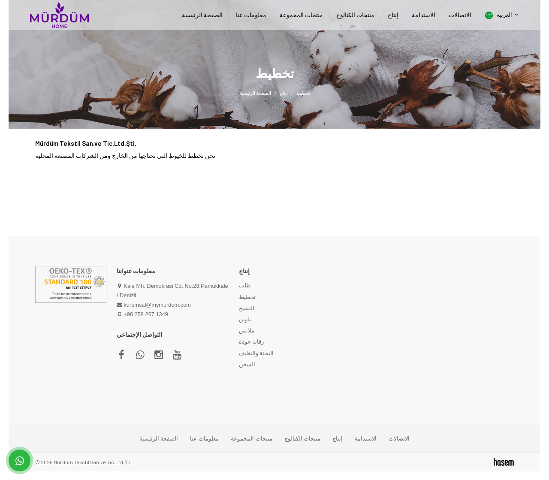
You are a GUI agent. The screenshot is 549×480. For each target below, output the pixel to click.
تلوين (245, 319)
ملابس (246, 330)
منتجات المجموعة (301, 15)
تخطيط (247, 296)
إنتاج (393, 15)
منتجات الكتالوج (355, 15)
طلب (244, 285)
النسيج (246, 308)
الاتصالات (460, 15)
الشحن (247, 364)
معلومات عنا (251, 15)
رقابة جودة (251, 341)
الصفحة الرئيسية (202, 15)
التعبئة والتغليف (256, 353)
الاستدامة (423, 15)
